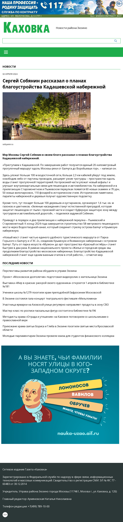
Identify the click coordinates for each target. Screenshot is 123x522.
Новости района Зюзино (71, 28)
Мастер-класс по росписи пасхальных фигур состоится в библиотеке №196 (49, 310)
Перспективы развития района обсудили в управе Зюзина (40, 271)
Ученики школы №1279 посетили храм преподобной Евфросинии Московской (52, 292)
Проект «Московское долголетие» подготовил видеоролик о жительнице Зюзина (55, 277)
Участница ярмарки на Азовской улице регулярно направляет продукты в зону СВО (56, 304)
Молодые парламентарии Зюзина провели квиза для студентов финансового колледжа (58, 336)
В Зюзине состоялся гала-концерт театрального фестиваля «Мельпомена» (50, 298)
